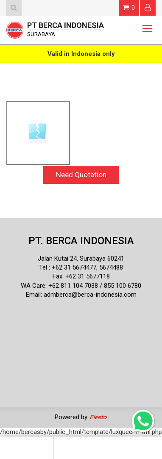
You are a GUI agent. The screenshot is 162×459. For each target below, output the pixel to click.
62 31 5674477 (76, 267)
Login (148, 7)
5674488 (111, 267)
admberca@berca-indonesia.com (90, 294)
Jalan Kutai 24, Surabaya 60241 (81, 258)
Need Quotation (81, 174)
